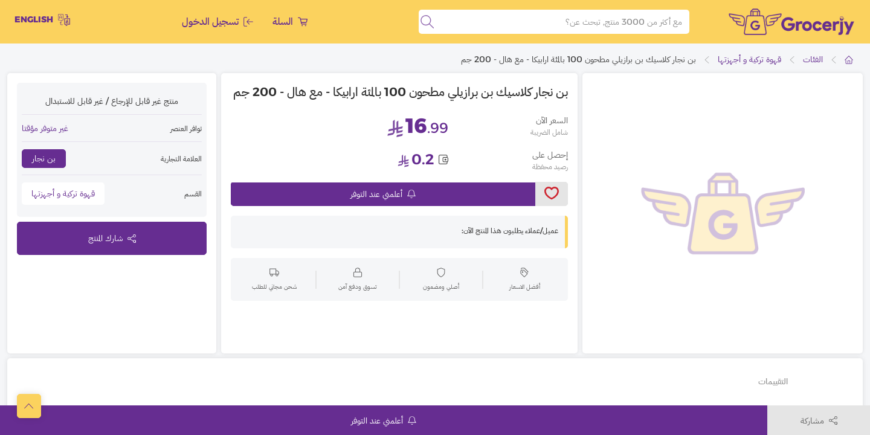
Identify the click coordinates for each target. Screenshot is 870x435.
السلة (290, 21)
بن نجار (44, 158)
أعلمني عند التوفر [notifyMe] (383, 193)
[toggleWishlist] (551, 194)
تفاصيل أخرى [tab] (824, 381)
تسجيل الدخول (217, 21)
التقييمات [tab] (773, 381)
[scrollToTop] (29, 406)
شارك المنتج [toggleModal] (112, 238)
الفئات (813, 59)
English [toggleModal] (42, 20)
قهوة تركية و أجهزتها (749, 59)
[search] (427, 21)
